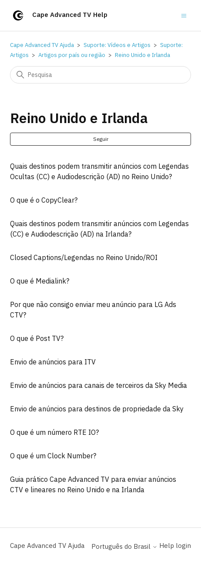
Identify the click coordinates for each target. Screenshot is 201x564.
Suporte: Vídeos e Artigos (117, 45)
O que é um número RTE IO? (54, 432)
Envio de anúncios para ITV (53, 361)
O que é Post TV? (37, 338)
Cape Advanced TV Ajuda (42, 45)
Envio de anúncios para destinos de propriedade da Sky (97, 408)
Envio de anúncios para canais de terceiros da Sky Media (98, 385)
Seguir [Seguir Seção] (100, 139)
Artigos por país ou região (71, 55)
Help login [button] (175, 545)
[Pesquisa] (100, 74)
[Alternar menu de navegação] (184, 15)
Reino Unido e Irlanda (142, 55)
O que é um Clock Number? (53, 455)
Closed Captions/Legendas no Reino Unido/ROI (83, 257)
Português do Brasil (124, 546)
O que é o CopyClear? (43, 200)
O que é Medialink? (39, 281)
